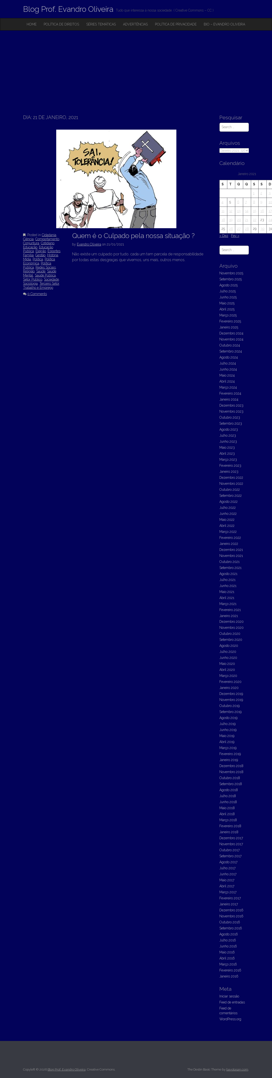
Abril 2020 (227, 670)
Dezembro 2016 (231, 910)
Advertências (135, 24)
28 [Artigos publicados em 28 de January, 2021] (247, 229)
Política (38, 259)
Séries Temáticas (101, 24)
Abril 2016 (227, 958)
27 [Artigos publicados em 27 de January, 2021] (239, 229)
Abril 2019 (226, 742)
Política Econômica (39, 261)
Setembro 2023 (230, 423)
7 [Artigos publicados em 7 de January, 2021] (246, 202)
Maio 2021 (226, 592)
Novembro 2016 (231, 916)
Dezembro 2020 (231, 622)
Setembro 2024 (230, 351)
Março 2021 (227, 604)
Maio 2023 (227, 447)
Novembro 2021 (231, 556)
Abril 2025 (227, 309)
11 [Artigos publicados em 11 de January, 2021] (223, 211)
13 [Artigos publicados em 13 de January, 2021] (239, 211)
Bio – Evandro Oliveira (224, 24)
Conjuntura (31, 243)
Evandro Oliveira (89, 244)
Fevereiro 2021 (230, 610)
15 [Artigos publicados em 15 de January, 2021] (254, 211)
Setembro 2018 (230, 784)
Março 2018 (228, 820)
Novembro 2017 (231, 844)
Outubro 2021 (229, 562)
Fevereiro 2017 (230, 898)
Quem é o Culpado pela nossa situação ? (133, 236)
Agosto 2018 (228, 790)
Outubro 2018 (229, 778)
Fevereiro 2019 (230, 754)
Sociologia (30, 283)
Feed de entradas (232, 1002)
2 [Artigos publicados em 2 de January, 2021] (261, 193)
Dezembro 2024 (231, 333)
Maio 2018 (227, 808)
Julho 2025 (227, 291)
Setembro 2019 (230, 712)
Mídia (27, 259)
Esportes (54, 251)
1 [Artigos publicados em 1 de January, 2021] (253, 193)
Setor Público (32, 279)
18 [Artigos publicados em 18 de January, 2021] (223, 220)
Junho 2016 (228, 946)
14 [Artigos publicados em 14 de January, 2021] (246, 211)
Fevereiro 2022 (230, 538)
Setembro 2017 (230, 856)
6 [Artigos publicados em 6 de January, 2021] (238, 202)
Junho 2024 (228, 369)
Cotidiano (47, 243)
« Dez (223, 236)
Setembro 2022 (230, 496)
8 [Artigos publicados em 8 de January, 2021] (254, 202)
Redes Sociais (46, 267)
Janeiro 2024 (228, 399)
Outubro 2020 (229, 634)
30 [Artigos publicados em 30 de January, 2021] (262, 229)
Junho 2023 (228, 441)
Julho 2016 (227, 940)
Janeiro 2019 (228, 760)
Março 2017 (227, 892)
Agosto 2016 (228, 934)
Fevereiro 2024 (230, 393)
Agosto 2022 (228, 502)
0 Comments (37, 294)
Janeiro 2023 (228, 471)
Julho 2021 (227, 580)
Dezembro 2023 (231, 405)
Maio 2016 (227, 952)
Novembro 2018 (231, 772)
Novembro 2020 (231, 628)
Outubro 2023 (229, 417)
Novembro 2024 (231, 339)
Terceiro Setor (49, 283)
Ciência (28, 239)
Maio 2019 (226, 736)
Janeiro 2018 (228, 832)
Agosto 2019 (228, 718)
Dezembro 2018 (231, 766)
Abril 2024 (227, 381)
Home (32, 24)
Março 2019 (227, 748)
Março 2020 (228, 676)
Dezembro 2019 (231, 694)
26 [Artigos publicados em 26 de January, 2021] (231, 229)
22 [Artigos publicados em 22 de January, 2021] (254, 220)
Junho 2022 (228, 514)
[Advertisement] (136, 66)
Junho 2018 (228, 802)
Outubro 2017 (229, 850)
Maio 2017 (226, 880)
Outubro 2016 (229, 922)
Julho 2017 (227, 868)
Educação (30, 247)
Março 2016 (228, 964)
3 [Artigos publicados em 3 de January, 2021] (270, 193)
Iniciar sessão (229, 996)
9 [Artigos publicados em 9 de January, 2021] (261, 202)
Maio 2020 (227, 664)
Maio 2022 (227, 520)
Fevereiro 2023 (230, 465)
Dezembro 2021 (231, 550)
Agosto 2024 (228, 357)
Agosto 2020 (228, 646)
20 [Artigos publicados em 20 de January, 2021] (239, 220)
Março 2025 (228, 315)
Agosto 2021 (228, 574)
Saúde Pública (45, 275)
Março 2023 (228, 459)
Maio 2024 (227, 375)
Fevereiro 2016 (230, 970)
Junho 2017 (227, 874)
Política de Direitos (61, 24)
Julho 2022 (227, 508)
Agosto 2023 (228, 429)
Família (28, 255)
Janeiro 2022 (228, 544)
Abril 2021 (226, 598)
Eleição (41, 251)
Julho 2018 (227, 796)
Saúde (40, 271)
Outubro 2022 (229, 490)
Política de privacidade (176, 24)
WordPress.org (230, 1019)
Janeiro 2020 (229, 688)
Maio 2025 (227, 303)
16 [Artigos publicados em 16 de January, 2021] (262, 211)
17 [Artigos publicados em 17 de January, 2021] (270, 211)
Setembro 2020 (230, 640)
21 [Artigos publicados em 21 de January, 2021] (246, 220)
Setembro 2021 (230, 568)
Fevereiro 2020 (230, 682)
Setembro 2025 (230, 279)
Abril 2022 (227, 526)
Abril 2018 (227, 814)
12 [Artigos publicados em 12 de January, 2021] (230, 211)
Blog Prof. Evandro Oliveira (68, 9)
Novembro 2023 (231, 411)
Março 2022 (228, 532)
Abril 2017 (226, 886)
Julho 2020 (227, 652)
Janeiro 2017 (228, 904)
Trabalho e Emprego (38, 288)
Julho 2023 (227, 435)
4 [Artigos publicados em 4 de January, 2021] (222, 202)
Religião (29, 271)
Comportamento (47, 239)
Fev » (235, 236)
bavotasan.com (237, 1069)
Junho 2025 (228, 297)
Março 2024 (228, 387)
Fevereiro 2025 (230, 321)
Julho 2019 (227, 724)
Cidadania (49, 235)
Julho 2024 (227, 363)
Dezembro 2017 (231, 838)
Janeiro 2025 (228, 327)
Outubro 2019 (229, 706)
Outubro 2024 (229, 345)
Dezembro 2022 (231, 477)
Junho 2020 (228, 658)
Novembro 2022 (231, 483)
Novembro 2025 (231, 273)
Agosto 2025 (228, 285)
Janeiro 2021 (228, 616)
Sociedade (51, 279)
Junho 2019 (227, 730)
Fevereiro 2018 (230, 826)
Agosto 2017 (228, 862)
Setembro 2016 (230, 928)
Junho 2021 (227, 586)
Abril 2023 (227, 453)
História (52, 255)
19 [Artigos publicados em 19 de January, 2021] (230, 220)
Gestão (40, 255)
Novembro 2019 (231, 700)
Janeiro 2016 (228, 976)
